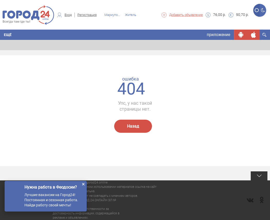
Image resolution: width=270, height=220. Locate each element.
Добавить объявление (186, 15)
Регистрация (87, 15)
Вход (68, 15)
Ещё (8, 35)
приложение (218, 34)
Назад (133, 126)
